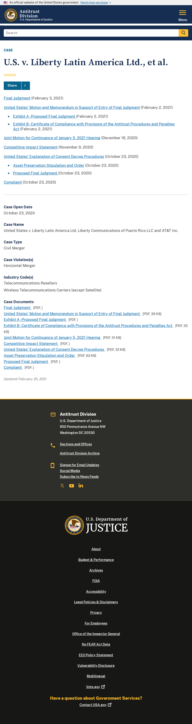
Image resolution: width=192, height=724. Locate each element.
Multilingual (96, 676)
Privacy (96, 612)
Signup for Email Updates (79, 465)
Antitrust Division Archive (80, 453)
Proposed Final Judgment (35, 173)
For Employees (96, 623)
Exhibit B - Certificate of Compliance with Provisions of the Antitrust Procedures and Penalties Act (88, 325)
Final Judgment (17, 98)
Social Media (70, 471)
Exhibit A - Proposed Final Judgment (44, 116)
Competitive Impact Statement (31, 147)
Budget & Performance (96, 560)
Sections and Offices (76, 444)
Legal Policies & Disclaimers (96, 602)
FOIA (96, 581)
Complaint (13, 182)
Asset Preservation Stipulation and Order (48, 165)
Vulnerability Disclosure (96, 665)
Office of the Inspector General (96, 634)
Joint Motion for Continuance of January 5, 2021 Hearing (52, 138)
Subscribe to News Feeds (79, 477)
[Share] (17, 86)
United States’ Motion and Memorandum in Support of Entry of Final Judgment (72, 107)
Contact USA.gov (96, 705)
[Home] (29, 21)
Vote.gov (96, 687)
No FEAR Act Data (96, 644)
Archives (96, 570)
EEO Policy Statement (96, 655)
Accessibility (96, 591)
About (96, 549)
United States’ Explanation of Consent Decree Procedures (54, 156)
